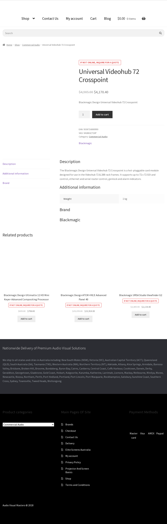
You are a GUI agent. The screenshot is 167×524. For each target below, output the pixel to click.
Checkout (70, 430)
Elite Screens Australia (78, 449)
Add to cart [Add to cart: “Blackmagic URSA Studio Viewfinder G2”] (140, 314)
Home (9, 44)
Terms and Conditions (77, 485)
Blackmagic (85, 143)
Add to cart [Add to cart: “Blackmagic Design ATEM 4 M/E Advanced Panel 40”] (83, 318)
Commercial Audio (31, 44)
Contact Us (50, 18)
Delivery (69, 443)
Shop (25, 18)
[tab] (26, 164)
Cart (93, 18)
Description (9, 163)
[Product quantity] (84, 114)
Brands (69, 424)
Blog (107, 18)
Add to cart (102, 114)
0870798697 (9, 2)
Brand (6, 183)
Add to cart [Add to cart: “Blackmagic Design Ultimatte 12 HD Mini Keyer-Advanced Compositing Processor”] (26, 318)
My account (74, 18)
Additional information (16, 173)
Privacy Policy (73, 462)
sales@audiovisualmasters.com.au (40, 2)
